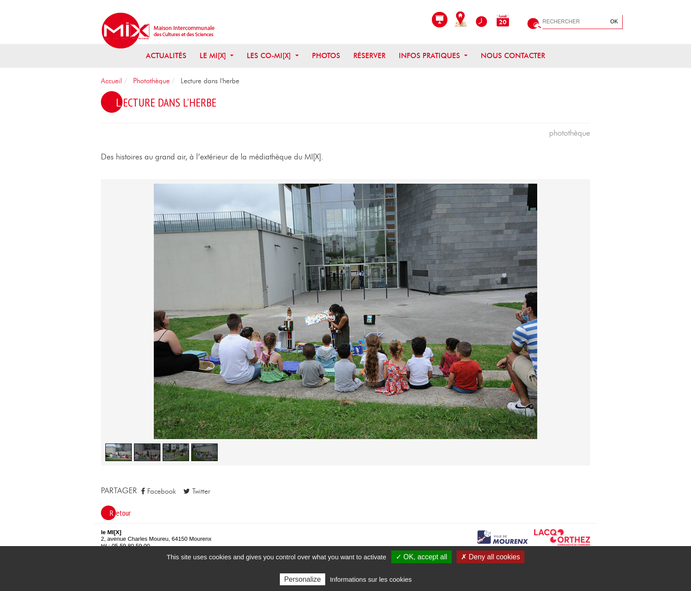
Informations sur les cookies (371, 579)
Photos (326, 55)
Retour (120, 513)
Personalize (302, 579)
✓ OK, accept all (421, 557)
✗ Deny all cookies (490, 557)
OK (614, 21)
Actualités (166, 55)
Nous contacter (513, 55)
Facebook (158, 491)
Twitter (196, 491)
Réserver (369, 55)
